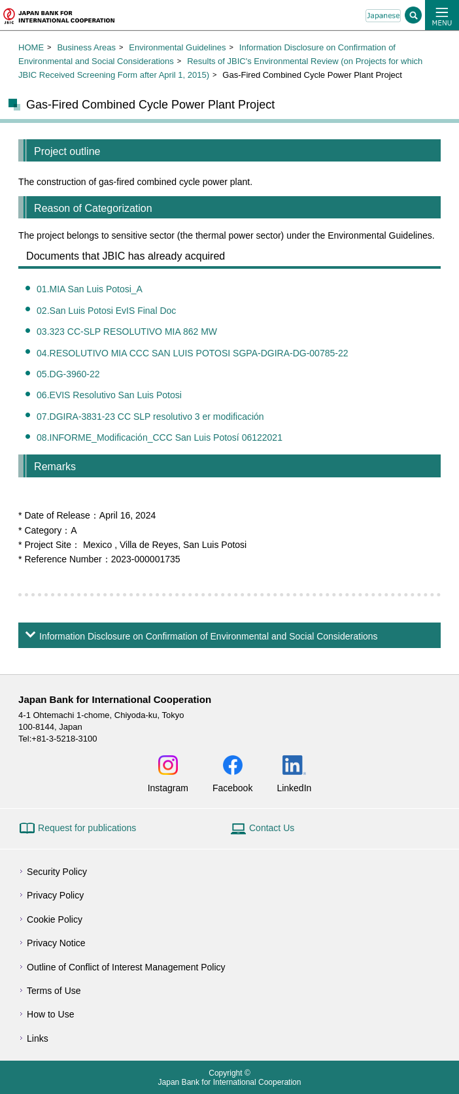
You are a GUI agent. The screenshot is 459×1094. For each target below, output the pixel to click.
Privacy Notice (56, 943)
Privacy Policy (55, 895)
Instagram (168, 788)
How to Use (50, 1014)
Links (37, 1038)
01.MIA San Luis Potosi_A (90, 289)
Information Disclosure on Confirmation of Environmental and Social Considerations (208, 636)
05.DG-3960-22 (68, 374)
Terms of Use (53, 990)
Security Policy (57, 871)
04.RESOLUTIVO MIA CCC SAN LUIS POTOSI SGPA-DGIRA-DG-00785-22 (192, 353)
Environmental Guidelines (177, 47)
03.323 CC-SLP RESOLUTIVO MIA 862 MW (127, 331)
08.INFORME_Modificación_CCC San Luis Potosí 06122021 (159, 437)
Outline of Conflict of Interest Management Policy (126, 967)
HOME (31, 47)
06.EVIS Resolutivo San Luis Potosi (109, 395)
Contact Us (271, 828)
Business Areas (86, 47)
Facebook (232, 788)
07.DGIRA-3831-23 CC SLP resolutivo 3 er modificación (150, 416)
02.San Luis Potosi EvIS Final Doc (106, 310)
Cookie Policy (54, 919)
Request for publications (87, 828)
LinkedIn (294, 788)
